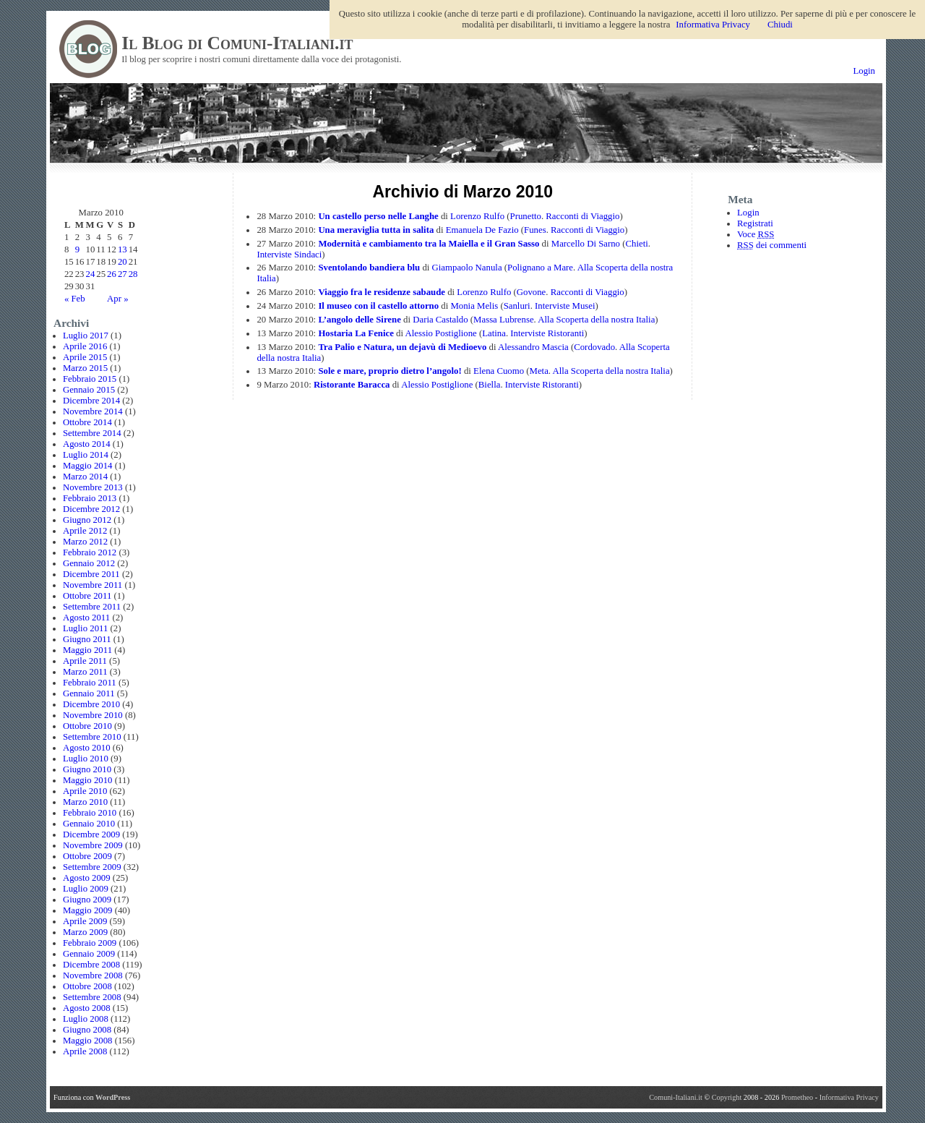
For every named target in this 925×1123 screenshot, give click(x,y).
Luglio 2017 (85, 335)
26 (111, 274)
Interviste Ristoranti (547, 333)
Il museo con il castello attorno (378, 306)
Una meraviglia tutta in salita (376, 230)
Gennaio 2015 (89, 390)
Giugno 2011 (87, 639)
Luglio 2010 (85, 758)
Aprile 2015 (85, 357)
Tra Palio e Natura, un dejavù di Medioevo (402, 347)
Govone (531, 292)
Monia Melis (474, 306)
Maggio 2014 (88, 466)
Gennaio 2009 (89, 954)
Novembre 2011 (92, 585)
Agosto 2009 (87, 878)
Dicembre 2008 (91, 965)
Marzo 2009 (85, 932)
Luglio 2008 (85, 1019)
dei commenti (771, 245)
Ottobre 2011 (87, 596)
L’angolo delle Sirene (359, 320)
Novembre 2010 (93, 715)
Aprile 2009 (85, 921)
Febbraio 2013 (89, 498)
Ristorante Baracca (352, 385)
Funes (535, 230)
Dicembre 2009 (91, 834)
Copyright (728, 1097)
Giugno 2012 (87, 520)
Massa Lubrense (503, 320)
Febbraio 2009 (89, 943)
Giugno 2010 (87, 769)
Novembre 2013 (93, 487)
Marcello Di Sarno (585, 244)
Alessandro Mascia (533, 347)
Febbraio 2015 (89, 379)
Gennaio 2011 (89, 693)
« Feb (74, 299)
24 (90, 274)
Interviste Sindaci (289, 254)
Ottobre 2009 (87, 856)
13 (122, 249)
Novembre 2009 (93, 845)
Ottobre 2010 (87, 726)
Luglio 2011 (85, 628)
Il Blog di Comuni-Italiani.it (237, 43)
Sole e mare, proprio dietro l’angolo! (389, 371)
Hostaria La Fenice (356, 333)
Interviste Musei (565, 306)
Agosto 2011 (86, 617)
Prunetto (525, 216)
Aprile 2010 (85, 791)
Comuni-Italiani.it (675, 1097)
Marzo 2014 (85, 476)
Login (864, 71)
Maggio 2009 (88, 910)
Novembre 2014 (93, 411)
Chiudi (780, 25)
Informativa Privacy (849, 1097)
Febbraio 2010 (89, 813)
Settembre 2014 (92, 433)
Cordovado (594, 347)
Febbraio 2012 (89, 552)
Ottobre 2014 (87, 422)
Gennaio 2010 (89, 824)
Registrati (755, 223)
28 (133, 274)
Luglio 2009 (85, 889)
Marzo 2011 (85, 672)
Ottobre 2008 (87, 986)
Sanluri (517, 306)
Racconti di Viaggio (582, 216)
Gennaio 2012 (89, 563)
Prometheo (797, 1097)
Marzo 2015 (85, 368)
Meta (539, 371)
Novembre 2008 (93, 975)
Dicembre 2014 (91, 401)
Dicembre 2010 (91, 704)
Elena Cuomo (498, 371)
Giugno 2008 (87, 1030)
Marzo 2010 (85, 802)
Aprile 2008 (85, 1051)
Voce (755, 234)
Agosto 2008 (87, 1008)
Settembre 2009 (92, 867)
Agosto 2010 (87, 748)
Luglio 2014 (85, 455)
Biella (489, 385)
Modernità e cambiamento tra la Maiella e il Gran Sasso (428, 244)
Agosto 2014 (87, 444)
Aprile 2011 (85, 661)
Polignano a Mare (540, 267)
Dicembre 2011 (91, 574)
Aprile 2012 (85, 531)
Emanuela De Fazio (482, 230)
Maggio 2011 (87, 650)
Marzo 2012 (85, 542)
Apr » (118, 299)
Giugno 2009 (87, 899)
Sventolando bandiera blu (369, 267)
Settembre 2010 (92, 737)
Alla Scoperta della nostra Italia (596, 320)
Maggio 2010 (88, 780)
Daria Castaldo (440, 320)
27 (122, 274)
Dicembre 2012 (91, 509)
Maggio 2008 (88, 1041)
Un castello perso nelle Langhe (378, 216)
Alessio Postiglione (441, 333)
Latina (494, 333)
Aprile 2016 (85, 346)
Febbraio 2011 (89, 683)
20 (122, 262)
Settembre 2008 (92, 997)
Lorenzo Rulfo (477, 216)
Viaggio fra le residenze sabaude (381, 292)
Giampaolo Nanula (467, 267)
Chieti (636, 244)
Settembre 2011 (92, 607)
